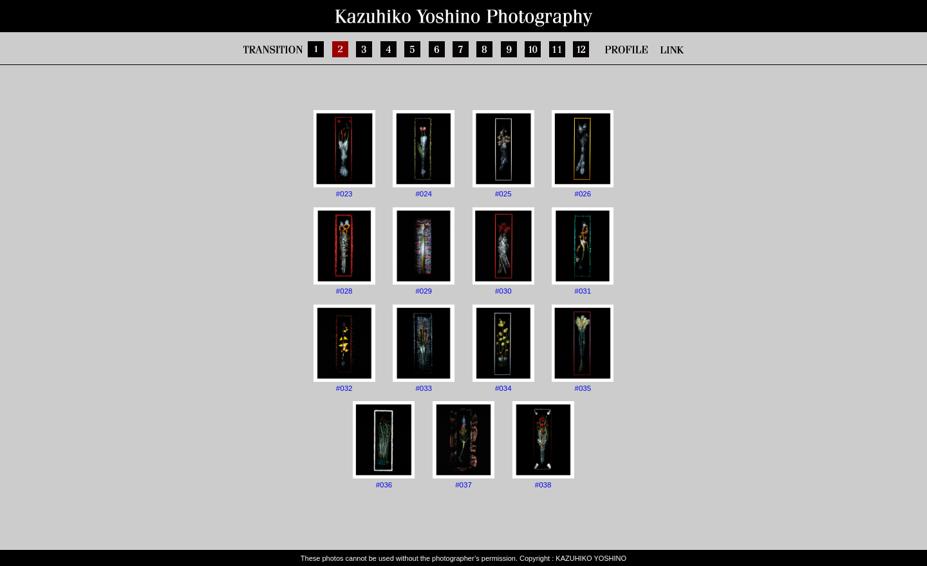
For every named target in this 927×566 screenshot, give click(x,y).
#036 (384, 445)
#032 (344, 348)
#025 (503, 154)
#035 (582, 348)
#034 (503, 348)
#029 (423, 251)
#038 (543, 445)
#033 (423, 348)
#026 (582, 154)
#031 (582, 251)
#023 (344, 154)
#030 (503, 251)
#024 (423, 154)
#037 (463, 445)
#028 (344, 251)
